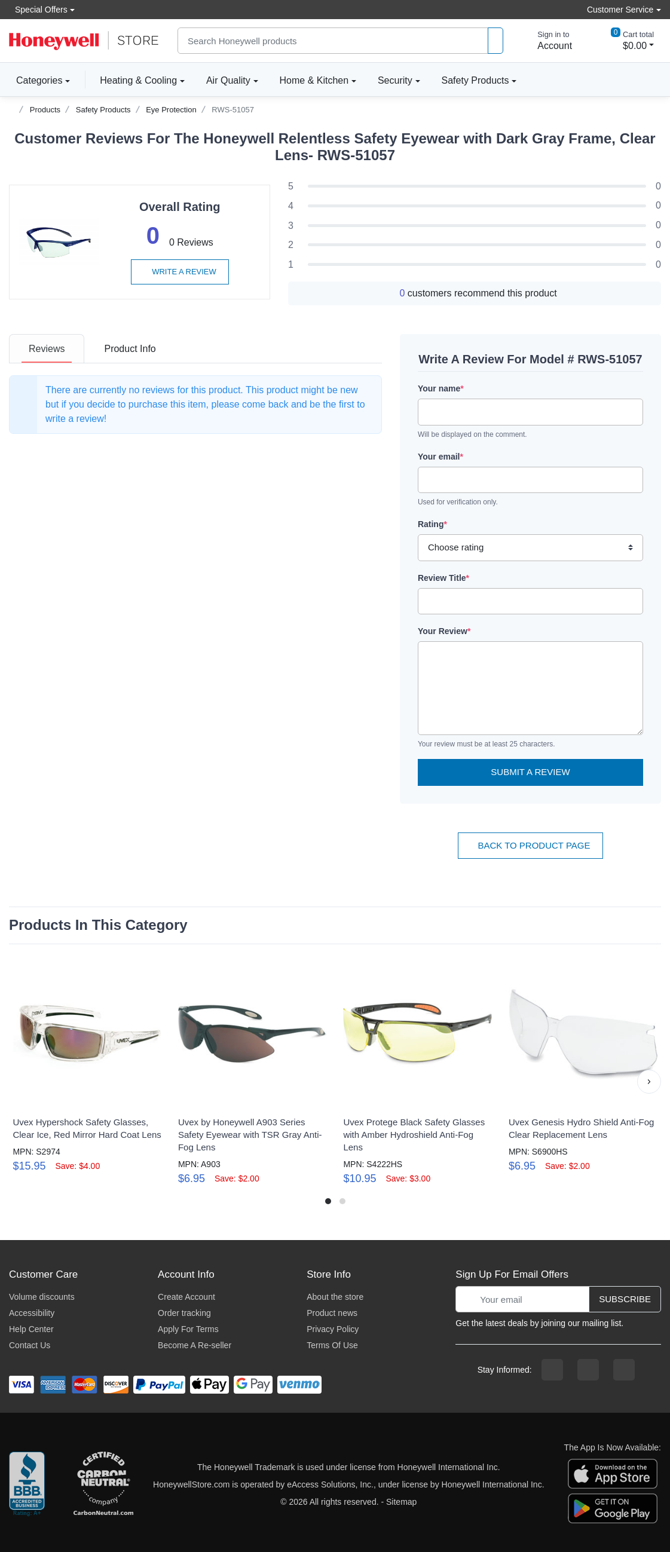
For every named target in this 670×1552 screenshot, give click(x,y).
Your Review (444, 631)
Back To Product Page (530, 845)
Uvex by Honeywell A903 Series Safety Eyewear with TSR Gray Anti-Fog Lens (250, 1134)
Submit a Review (530, 772)
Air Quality (228, 80)
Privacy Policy (333, 1329)
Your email (440, 456)
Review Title (443, 578)
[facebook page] (552, 1369)
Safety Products (475, 80)
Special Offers (38, 9)
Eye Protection (171, 109)
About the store (335, 1297)
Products (45, 109)
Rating (432, 524)
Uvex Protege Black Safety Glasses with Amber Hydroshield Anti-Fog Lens (414, 1134)
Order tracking (184, 1313)
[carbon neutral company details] (103, 1484)
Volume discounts (42, 1297)
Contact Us (29, 1345)
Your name (441, 388)
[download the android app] (612, 1508)
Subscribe (625, 1299)
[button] (649, 1082)
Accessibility (31, 1313)
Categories (35, 80)
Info (129, 349)
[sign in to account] (546, 40)
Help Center (31, 1329)
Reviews (47, 349)
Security (395, 80)
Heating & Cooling (138, 80)
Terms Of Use (332, 1345)
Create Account (186, 1297)
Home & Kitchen (314, 80)
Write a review (179, 271)
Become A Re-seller (194, 1345)
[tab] (46, 348)
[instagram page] (588, 1369)
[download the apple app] (612, 1473)
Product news (332, 1313)
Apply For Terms (188, 1329)
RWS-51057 (233, 109)
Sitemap (401, 1502)
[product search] (495, 40)
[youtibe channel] (624, 1369)
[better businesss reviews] (27, 1484)
